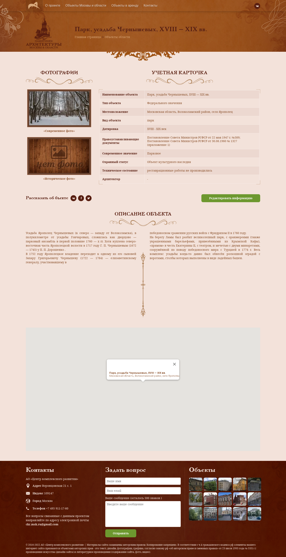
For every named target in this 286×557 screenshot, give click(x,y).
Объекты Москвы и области (85, 5)
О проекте (52, 5)
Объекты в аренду (124, 5)
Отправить (121, 533)
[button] (143, 385)
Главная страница (88, 37)
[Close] (174, 364)
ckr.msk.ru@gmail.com (42, 524)
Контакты (150, 5)
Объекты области (117, 37)
